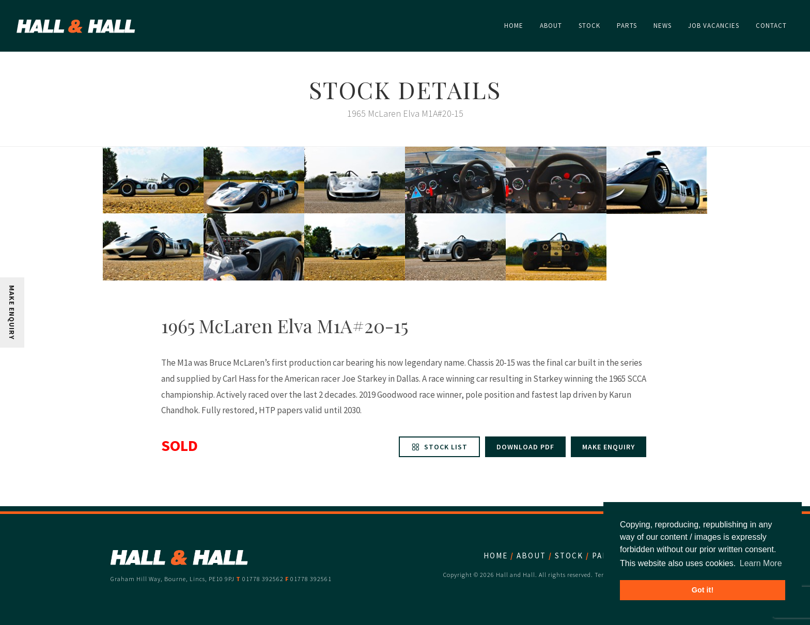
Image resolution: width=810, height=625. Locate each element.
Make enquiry (608, 446)
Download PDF (525, 446)
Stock (569, 555)
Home (496, 555)
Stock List (439, 446)
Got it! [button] (702, 590)
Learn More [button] (761, 563)
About (531, 555)
